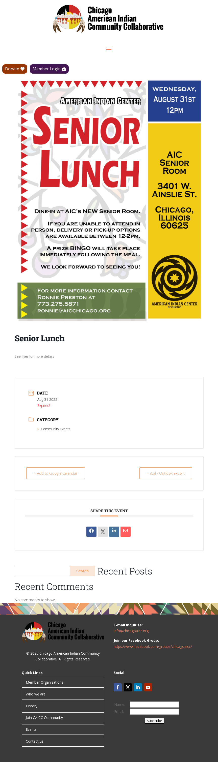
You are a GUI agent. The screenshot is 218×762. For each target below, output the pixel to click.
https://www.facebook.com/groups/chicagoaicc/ (153, 646)
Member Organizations (44, 682)
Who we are (35, 694)
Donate (12, 69)
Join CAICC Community (44, 717)
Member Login (47, 69)
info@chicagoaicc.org (131, 630)
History (31, 706)
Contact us (34, 741)
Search (82, 571)
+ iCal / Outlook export (166, 473)
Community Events (53, 428)
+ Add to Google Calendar (56, 473)
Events (31, 729)
